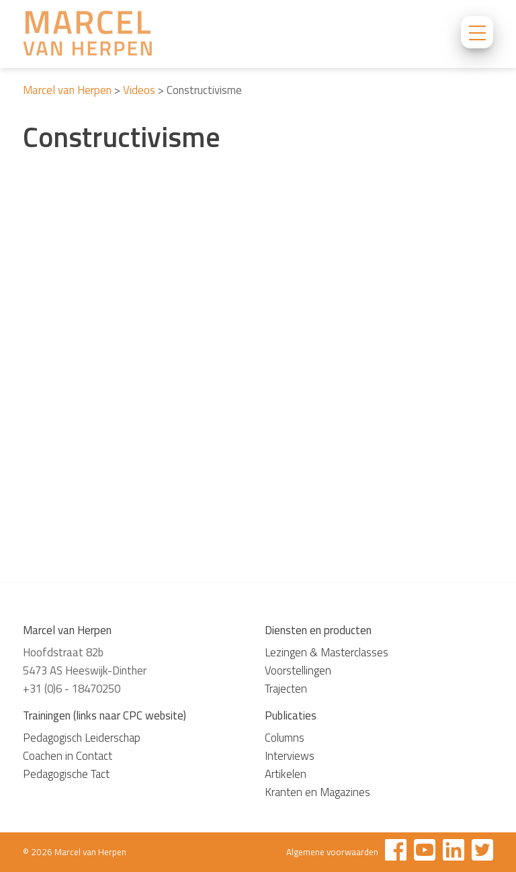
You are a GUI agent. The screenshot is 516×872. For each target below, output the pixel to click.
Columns (284, 737)
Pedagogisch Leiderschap (81, 737)
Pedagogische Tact (66, 774)
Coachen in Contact (67, 756)
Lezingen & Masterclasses (326, 652)
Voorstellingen (298, 670)
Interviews (289, 756)
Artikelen (285, 774)
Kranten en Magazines (317, 792)
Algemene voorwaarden (332, 852)
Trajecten (286, 688)
